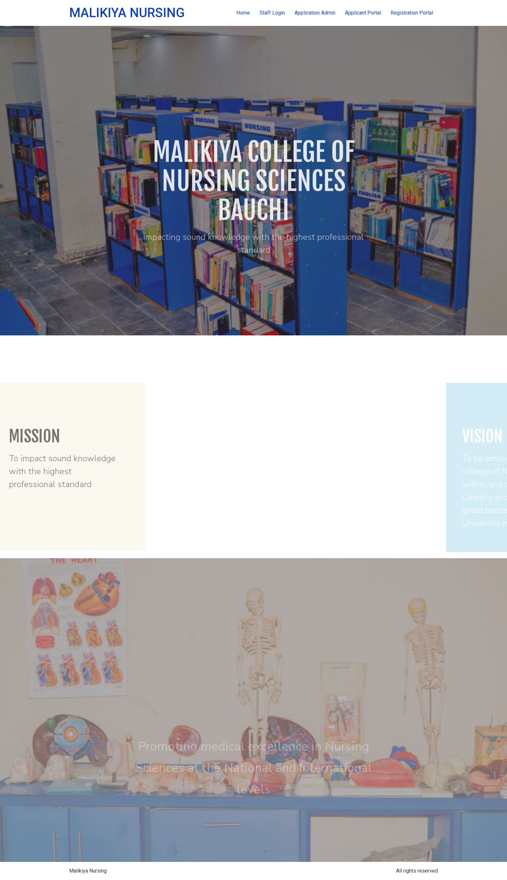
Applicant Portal (363, 13)
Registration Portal (412, 13)
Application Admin (315, 13)
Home (243, 13)
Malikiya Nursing (127, 12)
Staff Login (272, 13)
